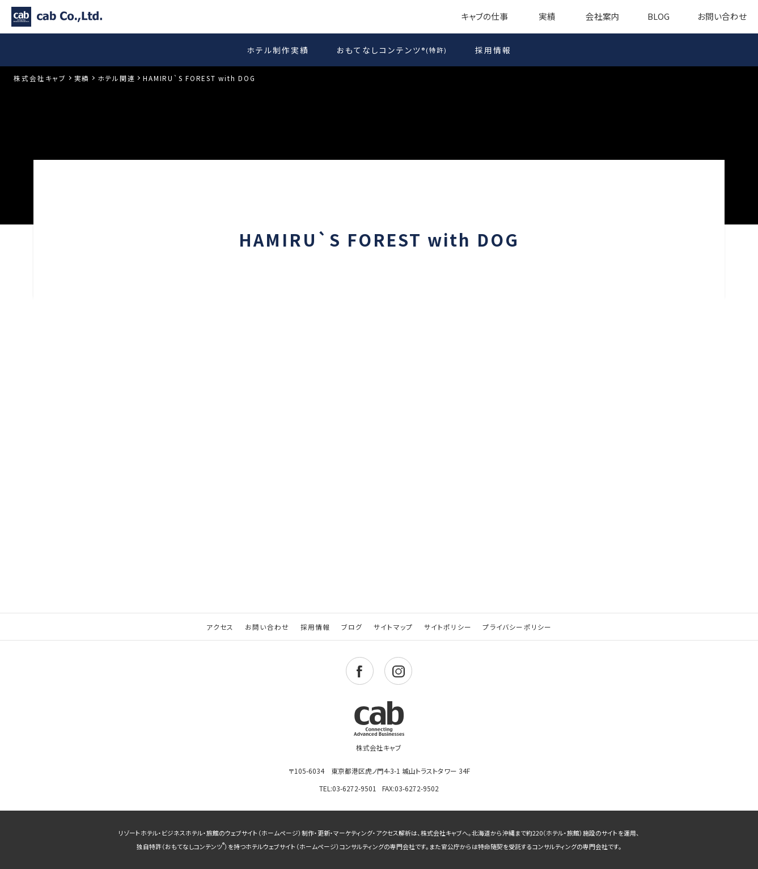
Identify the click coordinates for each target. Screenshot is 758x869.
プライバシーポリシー (517, 626)
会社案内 (603, 16)
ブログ (352, 626)
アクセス (220, 626)
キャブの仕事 (484, 16)
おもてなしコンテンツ (392, 49)
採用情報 (493, 50)
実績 (547, 16)
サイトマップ (393, 626)
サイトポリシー (448, 626)
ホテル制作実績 (278, 50)
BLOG (658, 16)
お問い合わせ (722, 16)
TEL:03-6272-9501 (347, 788)
